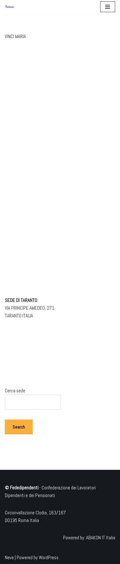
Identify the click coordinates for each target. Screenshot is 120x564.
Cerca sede (15, 391)
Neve (9, 557)
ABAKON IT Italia (100, 538)
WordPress (49, 557)
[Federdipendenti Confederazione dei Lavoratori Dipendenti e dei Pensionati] (10, 7)
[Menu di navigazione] (107, 6)
